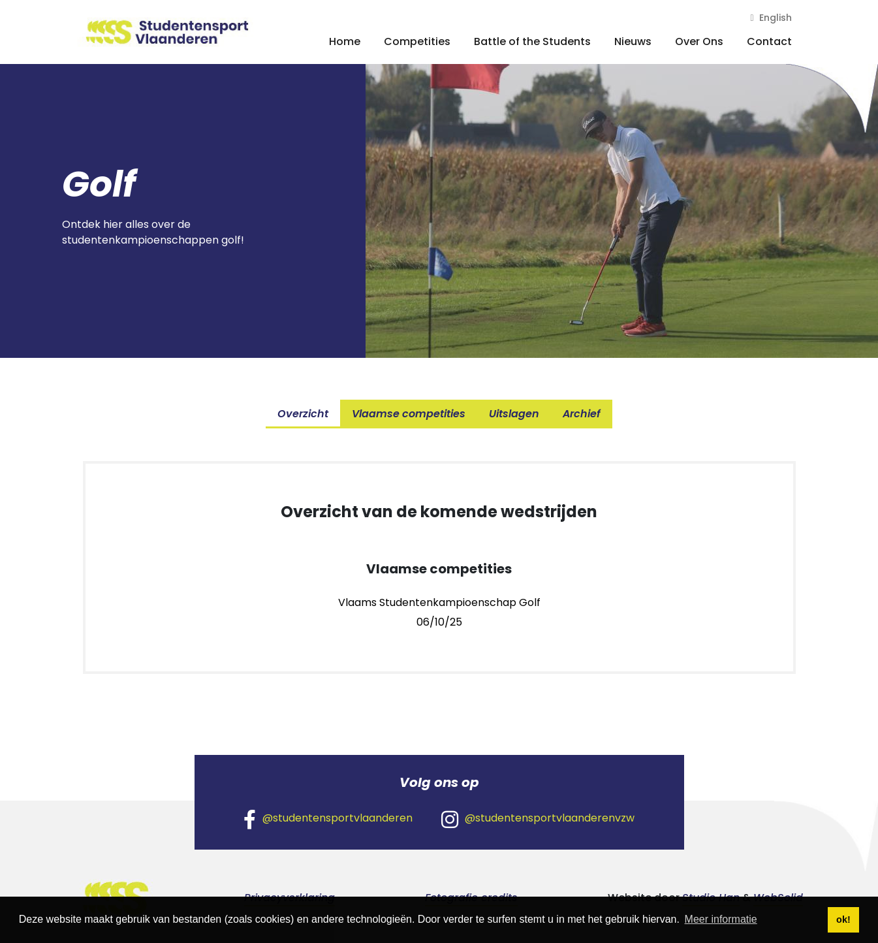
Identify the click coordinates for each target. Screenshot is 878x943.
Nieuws (632, 41)
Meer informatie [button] (721, 919)
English (770, 17)
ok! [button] (843, 919)
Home (344, 41)
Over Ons (699, 41)
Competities (417, 41)
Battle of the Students (532, 41)
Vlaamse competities (408, 413)
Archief (582, 413)
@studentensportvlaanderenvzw (538, 819)
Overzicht (302, 413)
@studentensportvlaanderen (328, 819)
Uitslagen (514, 413)
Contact (769, 41)
